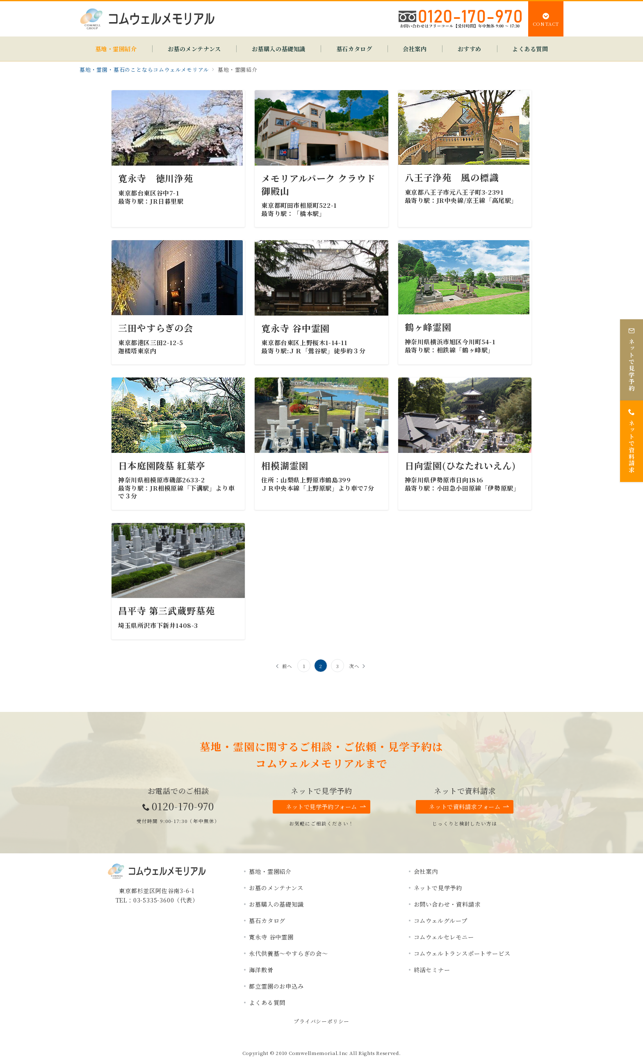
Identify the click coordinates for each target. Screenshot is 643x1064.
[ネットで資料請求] (631, 437)
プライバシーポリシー (321, 1021)
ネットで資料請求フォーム (469, 807)
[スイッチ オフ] (545, 18)
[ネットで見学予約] (631, 355)
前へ (287, 666)
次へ (354, 666)
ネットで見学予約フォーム (326, 807)
